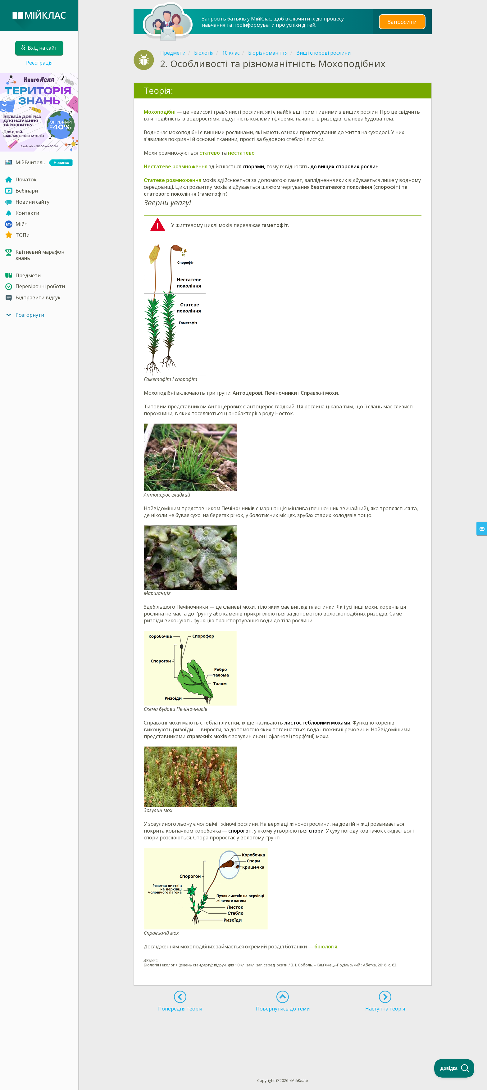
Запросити (402, 22)
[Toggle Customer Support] (454, 1068)
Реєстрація (39, 63)
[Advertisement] (282, 1033)
